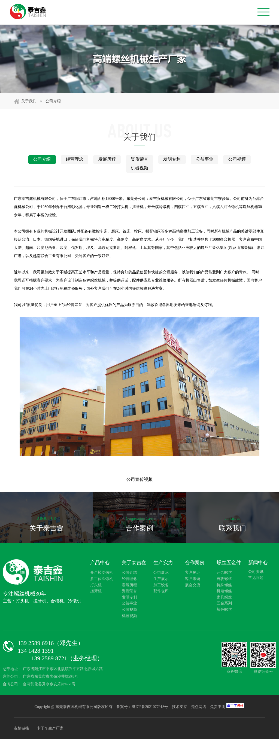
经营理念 (74, 159)
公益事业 (204, 159)
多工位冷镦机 (101, 579)
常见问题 (255, 578)
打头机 (96, 585)
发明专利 (172, 159)
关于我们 (31, 101)
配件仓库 (161, 591)
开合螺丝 (224, 572)
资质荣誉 (139, 159)
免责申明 (217, 707)
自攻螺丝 (224, 579)
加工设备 (161, 585)
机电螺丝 (224, 591)
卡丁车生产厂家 (50, 728)
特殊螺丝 (224, 585)
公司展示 (161, 572)
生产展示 (161, 579)
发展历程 (107, 159)
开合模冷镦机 (101, 572)
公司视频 (237, 159)
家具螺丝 (224, 597)
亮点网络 (198, 707)
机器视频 (139, 168)
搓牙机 (96, 591)
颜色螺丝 (224, 609)
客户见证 (192, 572)
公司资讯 (255, 572)
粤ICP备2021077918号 (150, 707)
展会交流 (192, 585)
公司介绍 (53, 101)
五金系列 (224, 603)
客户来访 (192, 579)
